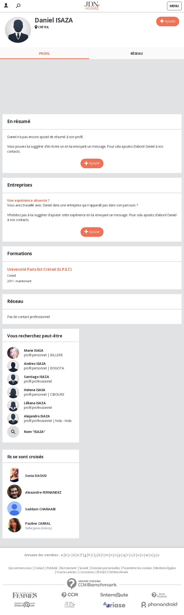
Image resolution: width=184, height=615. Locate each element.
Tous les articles (66, 572)
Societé (83, 568)
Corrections (86, 572)
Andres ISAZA (35, 363)
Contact (39, 568)
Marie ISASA (33, 350)
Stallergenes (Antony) (38, 528)
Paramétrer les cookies (137, 568)
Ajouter (170, 21)
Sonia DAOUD (35, 475)
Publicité (52, 568)
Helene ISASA (34, 390)
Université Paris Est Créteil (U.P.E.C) (39, 269)
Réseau (137, 53)
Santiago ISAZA (36, 376)
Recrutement (68, 568)
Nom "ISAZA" (34, 431)
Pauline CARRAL (38, 523)
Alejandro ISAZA (37, 416)
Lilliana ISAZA (35, 403)
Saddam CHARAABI (40, 509)
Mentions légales (165, 568)
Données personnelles (105, 568)
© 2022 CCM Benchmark (112, 572)
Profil (44, 53)
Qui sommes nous (20, 568)
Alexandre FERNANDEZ (43, 492)
